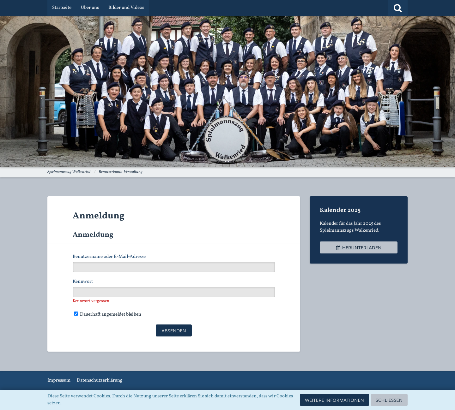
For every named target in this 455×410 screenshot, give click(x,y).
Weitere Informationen (334, 400)
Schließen (389, 400)
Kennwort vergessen (91, 301)
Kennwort (83, 281)
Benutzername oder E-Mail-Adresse (109, 256)
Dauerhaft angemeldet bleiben (107, 314)
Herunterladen (358, 247)
